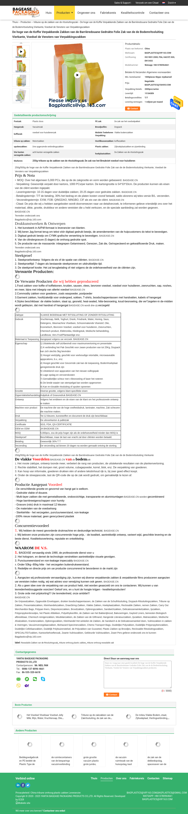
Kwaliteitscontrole (132, 12)
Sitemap (167, 778)
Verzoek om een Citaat (147, 2)
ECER (21, 799)
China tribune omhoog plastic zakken (49, 792)
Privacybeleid (22, 792)
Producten (63, 12)
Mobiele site (23, 803)
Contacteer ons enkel (54, 810)
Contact (134, 108)
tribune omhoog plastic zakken (72, 643)
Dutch (172, 2)
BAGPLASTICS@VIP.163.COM (157, 799)
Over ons (121, 778)
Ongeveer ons (86, 12)
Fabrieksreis (108, 12)
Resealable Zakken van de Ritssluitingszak (39, 643)
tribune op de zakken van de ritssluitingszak (56, 22)
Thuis (15, 22)
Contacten (153, 778)
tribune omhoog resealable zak (100, 643)
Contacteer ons (159, 12)
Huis (48, 12)
